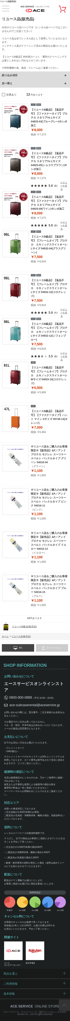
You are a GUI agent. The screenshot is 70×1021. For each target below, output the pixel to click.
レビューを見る (63, 186)
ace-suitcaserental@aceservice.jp (35, 705)
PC (18, 648)
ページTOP (64, 1005)
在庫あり (11, 94)
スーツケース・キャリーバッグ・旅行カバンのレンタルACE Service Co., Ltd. (36, 1013)
